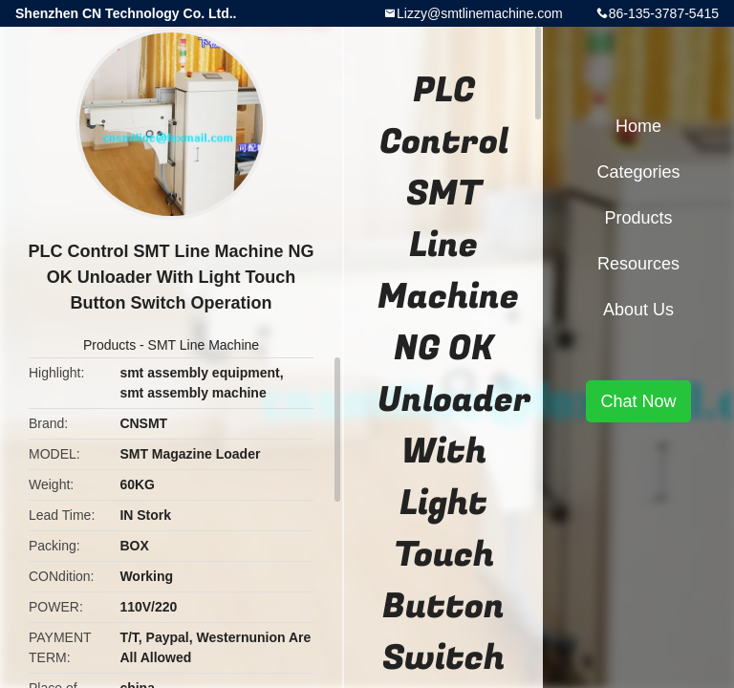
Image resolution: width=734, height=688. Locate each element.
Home (638, 126)
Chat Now (638, 401)
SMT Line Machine (203, 345)
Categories (638, 172)
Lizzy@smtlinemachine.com (480, 13)
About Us (638, 309)
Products (109, 345)
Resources (638, 263)
